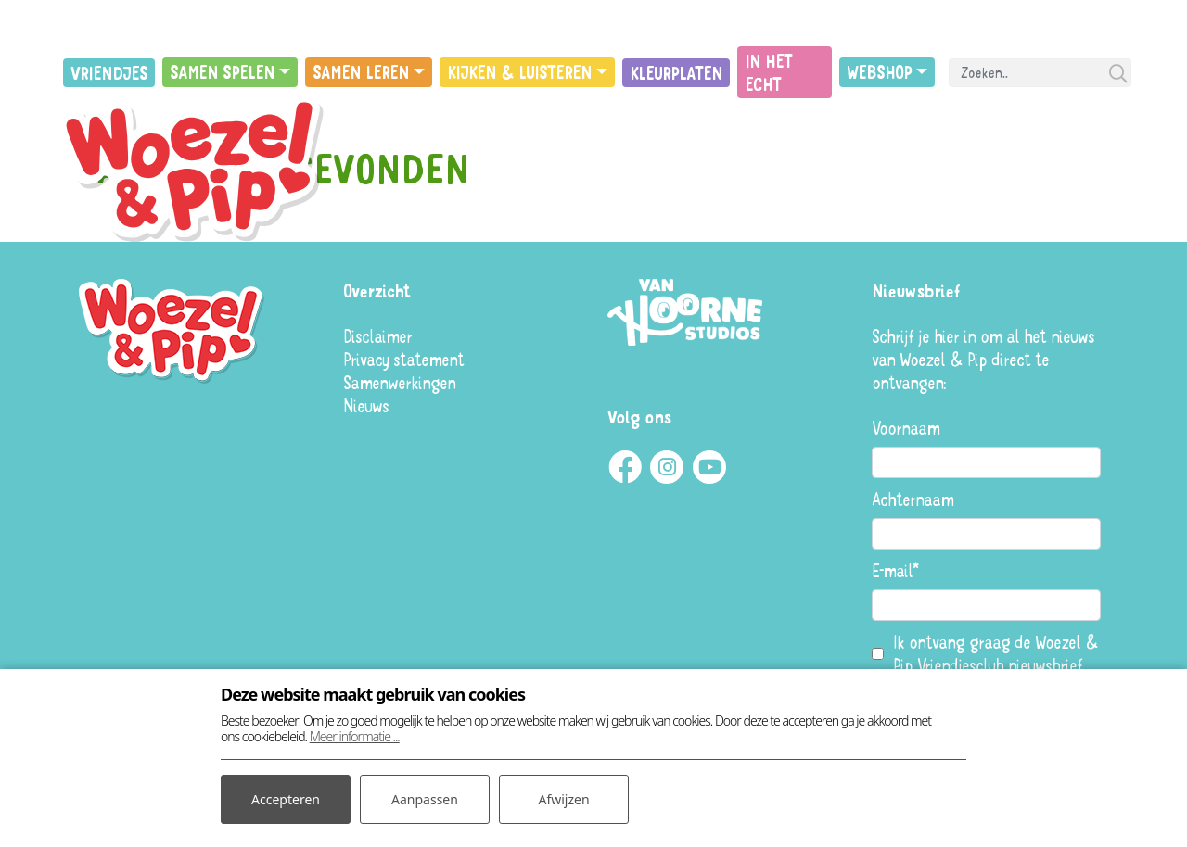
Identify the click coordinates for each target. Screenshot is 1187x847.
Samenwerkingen (399, 382)
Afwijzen (563, 799)
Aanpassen (424, 799)
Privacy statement (403, 359)
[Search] (1040, 72)
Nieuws (366, 405)
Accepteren (285, 799)
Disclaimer (377, 335)
